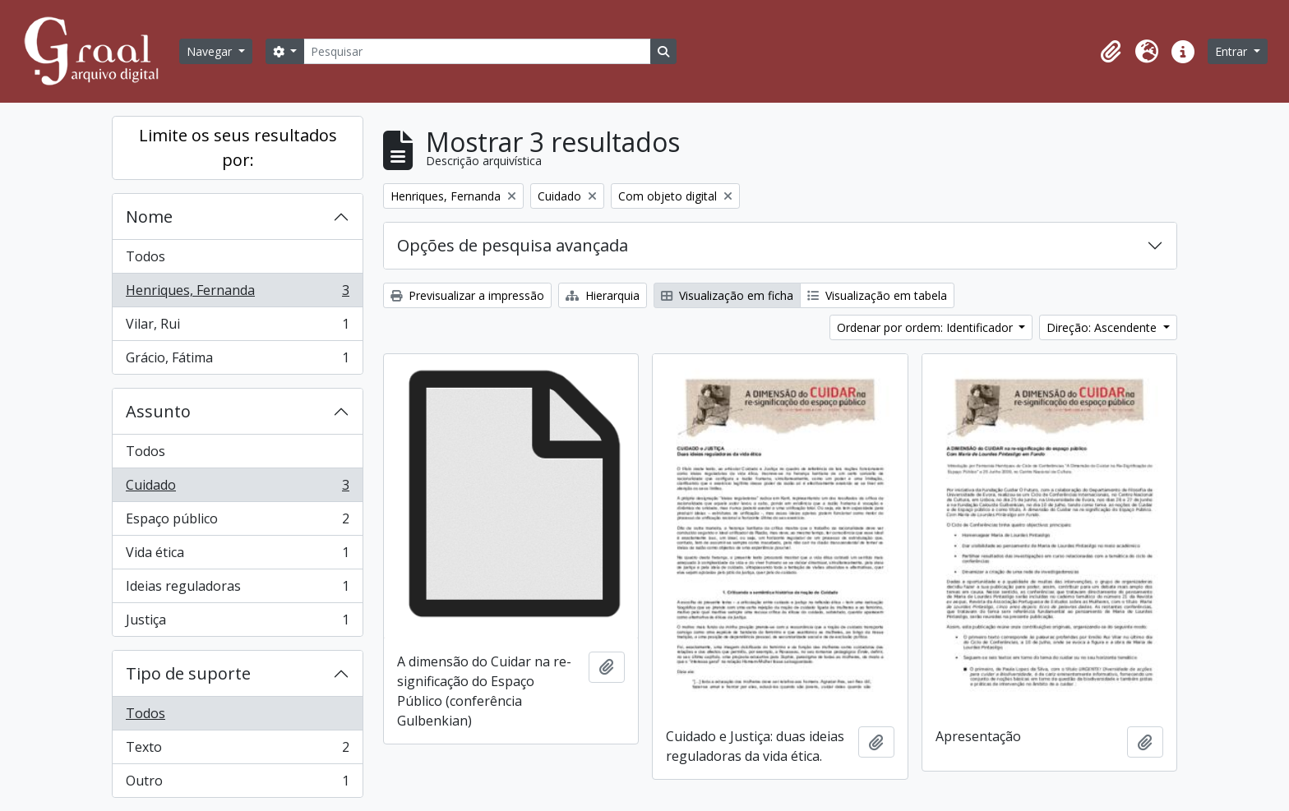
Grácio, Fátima (237, 361)
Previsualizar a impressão (467, 295)
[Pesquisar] (476, 51)
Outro (237, 784)
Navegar (211, 51)
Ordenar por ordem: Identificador (926, 327)
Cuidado (237, 488)
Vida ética (237, 555)
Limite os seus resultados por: (238, 147)
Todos (145, 256)
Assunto (158, 411)
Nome (149, 216)
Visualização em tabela (877, 295)
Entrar (1232, 51)
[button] (1111, 52)
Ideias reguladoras (237, 589)
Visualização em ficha (727, 295)
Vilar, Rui (237, 327)
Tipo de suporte (188, 673)
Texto (237, 750)
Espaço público (237, 522)
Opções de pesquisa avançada (512, 245)
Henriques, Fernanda (237, 293)
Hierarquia (603, 295)
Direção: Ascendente (1103, 327)
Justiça (237, 623)
